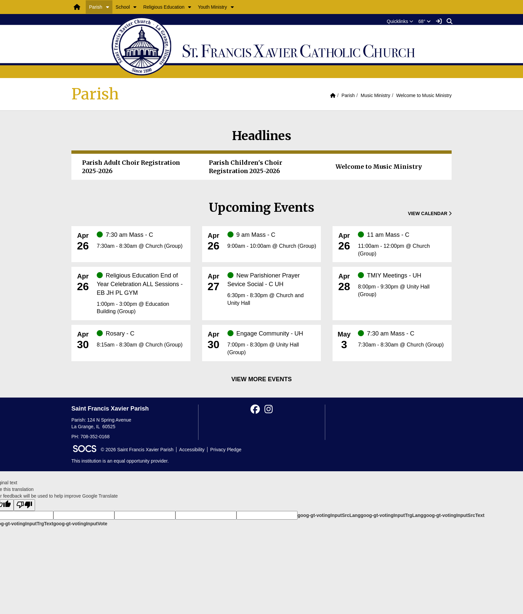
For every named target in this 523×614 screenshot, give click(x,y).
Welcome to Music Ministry (424, 95)
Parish (95, 7)
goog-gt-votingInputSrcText (453, 515)
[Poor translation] (24, 505)
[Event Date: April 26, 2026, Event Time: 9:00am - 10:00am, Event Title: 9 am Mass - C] (272, 240)
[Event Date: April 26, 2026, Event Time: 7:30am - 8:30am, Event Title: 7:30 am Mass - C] (141, 240)
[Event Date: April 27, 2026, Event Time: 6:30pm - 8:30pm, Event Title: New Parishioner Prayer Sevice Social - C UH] (272, 289)
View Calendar (430, 213)
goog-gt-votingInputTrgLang (392, 515)
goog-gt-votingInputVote (80, 523)
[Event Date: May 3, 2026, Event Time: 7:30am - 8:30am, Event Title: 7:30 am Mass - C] (402, 339)
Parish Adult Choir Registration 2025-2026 (131, 167)
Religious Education (163, 7)
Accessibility (191, 449)
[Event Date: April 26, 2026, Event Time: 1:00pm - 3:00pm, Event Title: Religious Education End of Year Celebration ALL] (141, 293)
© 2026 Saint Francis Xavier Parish (137, 449)
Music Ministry (375, 95)
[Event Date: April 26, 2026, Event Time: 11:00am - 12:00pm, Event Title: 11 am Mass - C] (402, 244)
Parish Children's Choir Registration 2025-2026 (245, 167)
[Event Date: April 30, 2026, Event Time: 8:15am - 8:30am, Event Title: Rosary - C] (141, 339)
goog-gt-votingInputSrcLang (329, 515)
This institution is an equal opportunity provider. (120, 461)
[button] (107, 7)
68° (424, 21)
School (123, 7)
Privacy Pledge (225, 449)
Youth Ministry (212, 7)
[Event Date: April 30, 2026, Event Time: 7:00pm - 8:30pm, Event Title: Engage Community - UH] (272, 343)
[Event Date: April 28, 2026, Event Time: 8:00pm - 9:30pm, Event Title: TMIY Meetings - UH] (402, 284)
